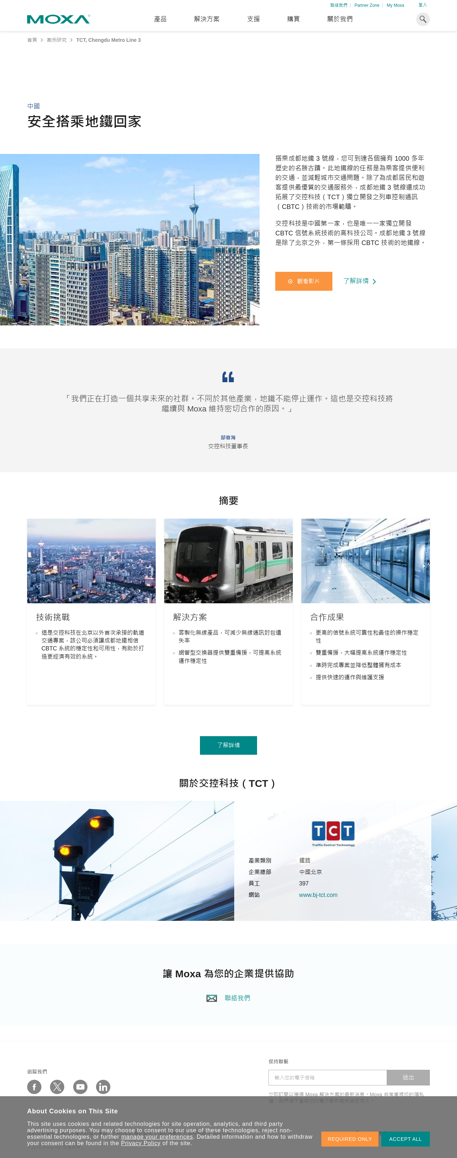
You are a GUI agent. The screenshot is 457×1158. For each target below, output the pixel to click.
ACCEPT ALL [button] (405, 1139)
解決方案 (207, 19)
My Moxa (395, 5)
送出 (408, 1077)
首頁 (32, 40)
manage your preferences (157, 1137)
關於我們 (340, 19)
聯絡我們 (338, 5)
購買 (293, 19)
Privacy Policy (141, 1143)
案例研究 (57, 40)
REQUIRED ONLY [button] (350, 1139)
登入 (422, 5)
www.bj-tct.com (329, 895)
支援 (253, 19)
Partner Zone (367, 5)
